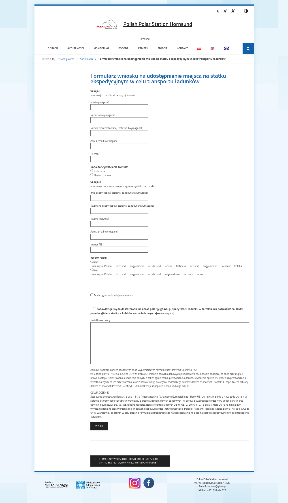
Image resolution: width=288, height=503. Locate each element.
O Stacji (53, 48)
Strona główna (66, 59)
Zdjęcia (162, 48)
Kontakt (182, 48)
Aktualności (75, 48)
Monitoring (101, 48)
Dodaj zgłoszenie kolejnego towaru (111, 295)
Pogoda (123, 48)
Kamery (143, 48)
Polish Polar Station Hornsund (157, 24)
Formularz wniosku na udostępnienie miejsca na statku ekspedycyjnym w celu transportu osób (128, 460)
